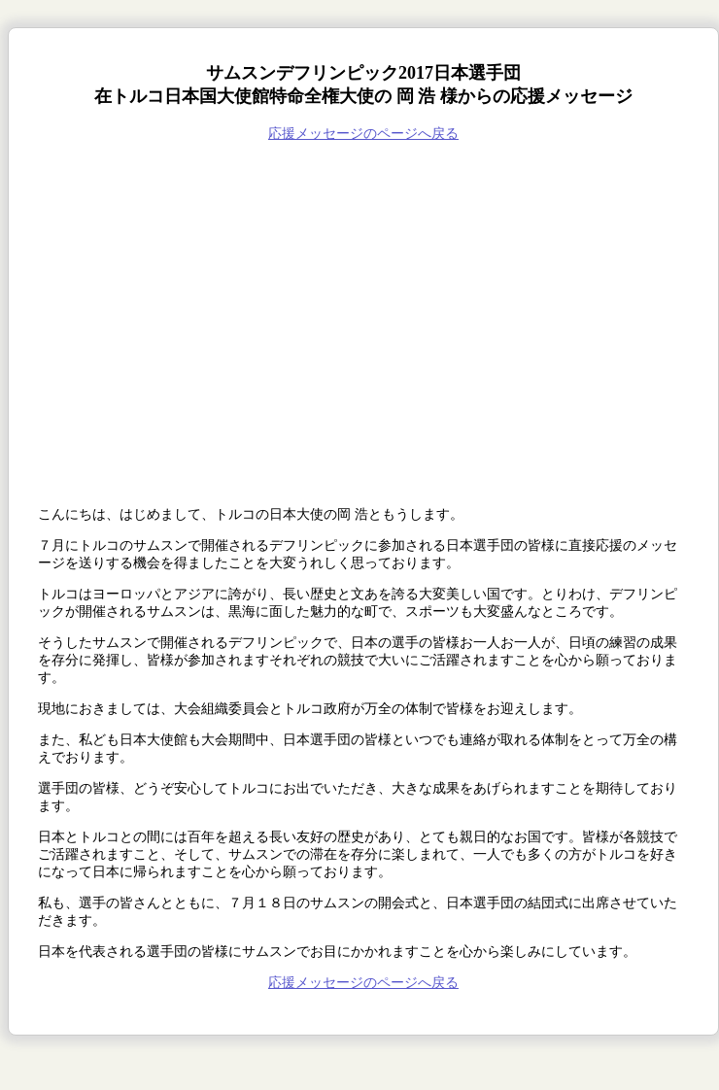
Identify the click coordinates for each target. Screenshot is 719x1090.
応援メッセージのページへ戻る (363, 133)
